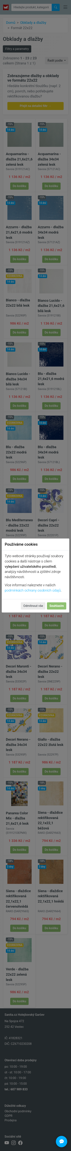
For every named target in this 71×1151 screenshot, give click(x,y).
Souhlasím (56, 606)
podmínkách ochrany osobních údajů (33, 590)
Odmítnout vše (33, 606)
